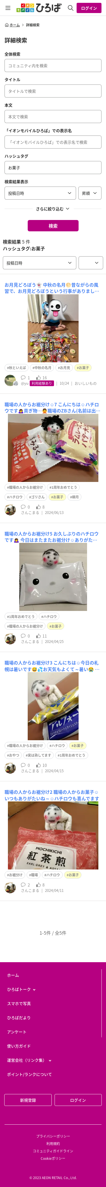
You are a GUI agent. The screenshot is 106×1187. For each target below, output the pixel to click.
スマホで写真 (19, 1003)
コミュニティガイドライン (53, 1151)
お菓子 (84, 367)
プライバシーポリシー (53, 1136)
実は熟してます (39, 755)
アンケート (17, 1031)
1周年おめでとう (64, 487)
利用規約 (53, 1143)
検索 (53, 225)
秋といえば (17, 367)
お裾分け (16, 874)
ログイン (89, 8)
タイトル (12, 79)
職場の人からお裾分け (26, 487)
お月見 (65, 367)
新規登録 (28, 1100)
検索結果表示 (16, 181)
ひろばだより (19, 1017)
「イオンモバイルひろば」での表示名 (38, 130)
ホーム (12, 25)
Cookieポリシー (53, 1158)
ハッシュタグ (16, 156)
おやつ (14, 755)
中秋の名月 (42, 367)
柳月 (75, 497)
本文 (8, 105)
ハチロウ (16, 497)
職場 (34, 874)
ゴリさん (38, 497)
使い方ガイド (19, 1046)
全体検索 (12, 54)
